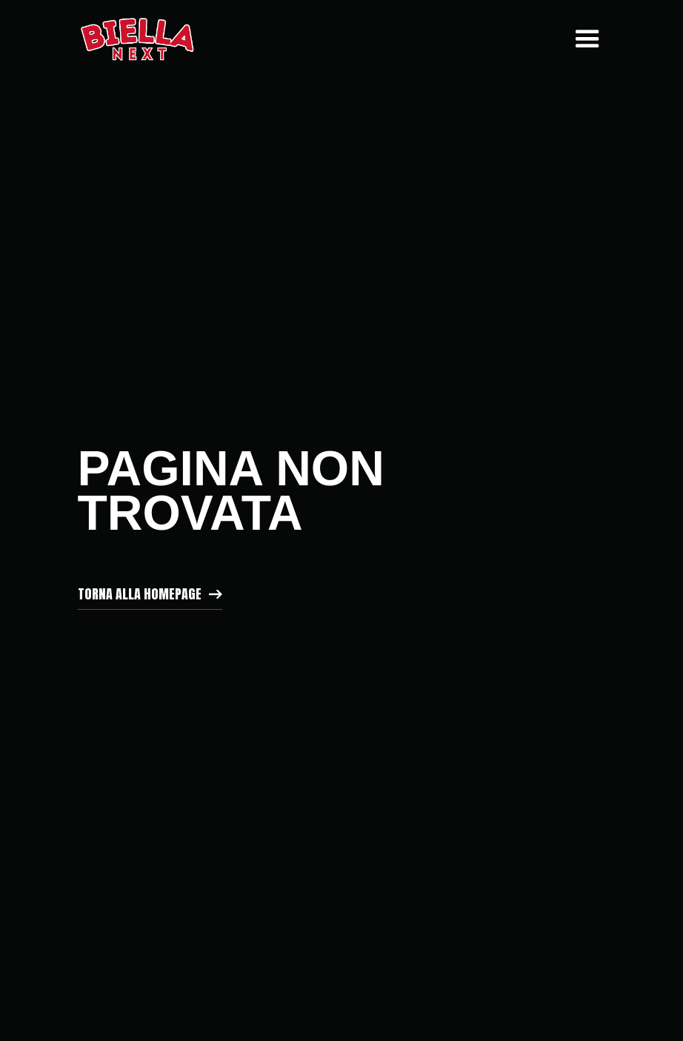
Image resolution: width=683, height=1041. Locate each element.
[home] (137, 39)
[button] (584, 39)
